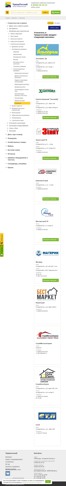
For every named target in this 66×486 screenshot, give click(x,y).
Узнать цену (54, 28)
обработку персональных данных (31, 482)
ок (48, 481)
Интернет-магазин (50, 77)
